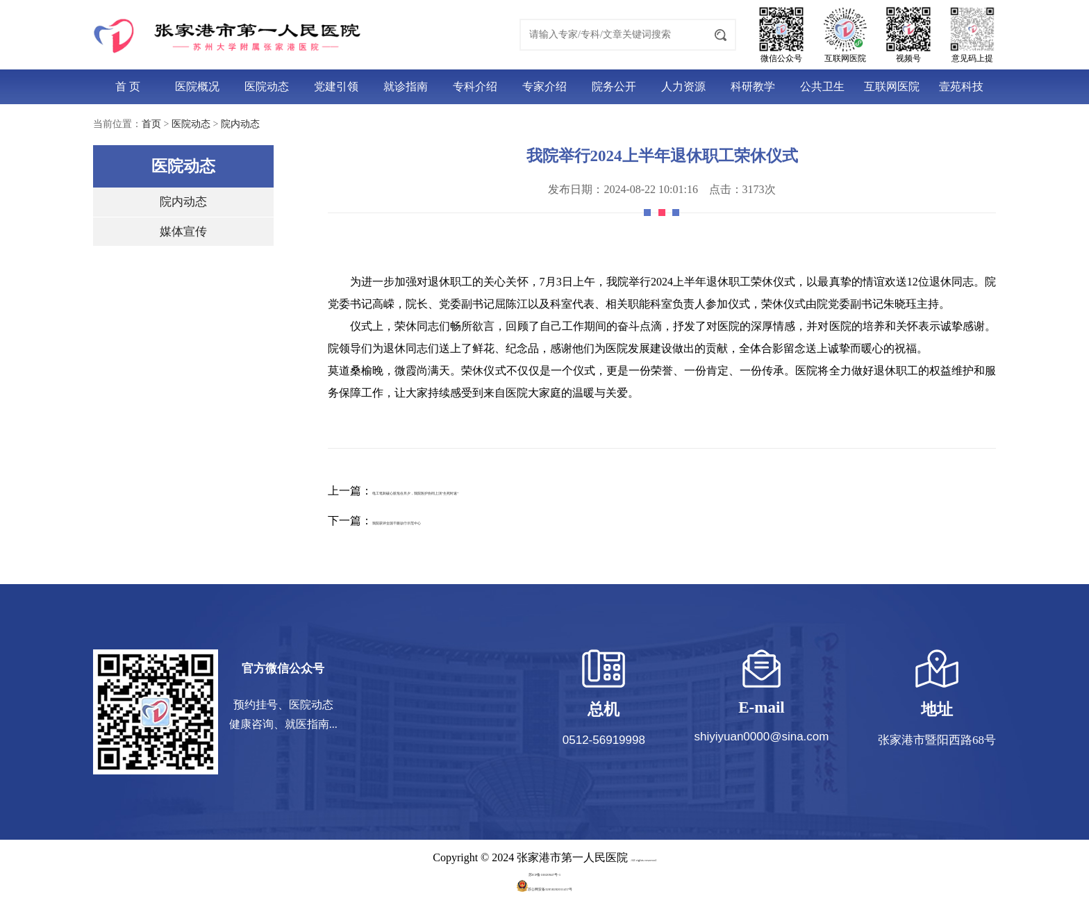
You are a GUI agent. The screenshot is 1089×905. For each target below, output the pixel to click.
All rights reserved (643, 857)
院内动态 (240, 124)
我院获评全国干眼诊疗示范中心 (450, 520)
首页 (151, 124)
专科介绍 (475, 86)
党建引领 (336, 86)
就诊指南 (405, 86)
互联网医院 (892, 86)
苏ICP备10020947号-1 (544, 872)
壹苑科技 (961, 86)
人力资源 (683, 86)
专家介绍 (544, 86)
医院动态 (266, 86)
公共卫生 (822, 86)
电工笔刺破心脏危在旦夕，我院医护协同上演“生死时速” (510, 491)
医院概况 (197, 86)
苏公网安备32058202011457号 (544, 886)
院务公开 (614, 86)
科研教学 (753, 86)
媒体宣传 (183, 231)
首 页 (127, 86)
